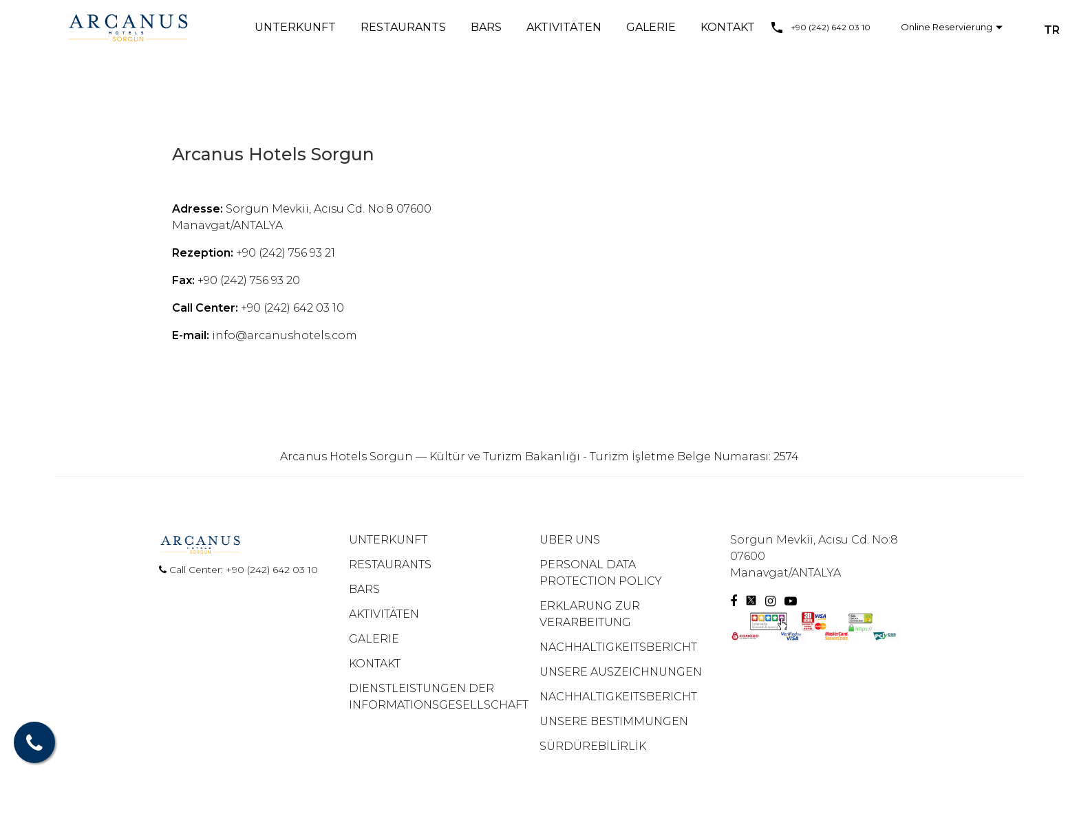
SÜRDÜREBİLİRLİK (593, 746)
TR (1052, 29)
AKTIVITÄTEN (563, 27)
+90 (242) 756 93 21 (285, 252)
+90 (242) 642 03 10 (830, 27)
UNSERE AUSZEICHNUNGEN (621, 671)
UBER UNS (570, 539)
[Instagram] (772, 601)
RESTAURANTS (403, 27)
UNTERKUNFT (295, 27)
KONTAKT (728, 27)
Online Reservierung (946, 26)
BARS (486, 27)
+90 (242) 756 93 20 (248, 280)
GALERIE (651, 27)
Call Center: (192, 569)
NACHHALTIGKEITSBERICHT (618, 647)
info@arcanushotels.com (284, 335)
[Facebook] (733, 601)
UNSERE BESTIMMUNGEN (614, 721)
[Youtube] (790, 601)
